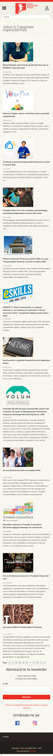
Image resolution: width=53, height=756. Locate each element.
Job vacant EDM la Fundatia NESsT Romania (22, 627)
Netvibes (33, 751)
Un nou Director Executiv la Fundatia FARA (22, 470)
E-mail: (5, 684)
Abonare (26, 697)
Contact (6, 737)
